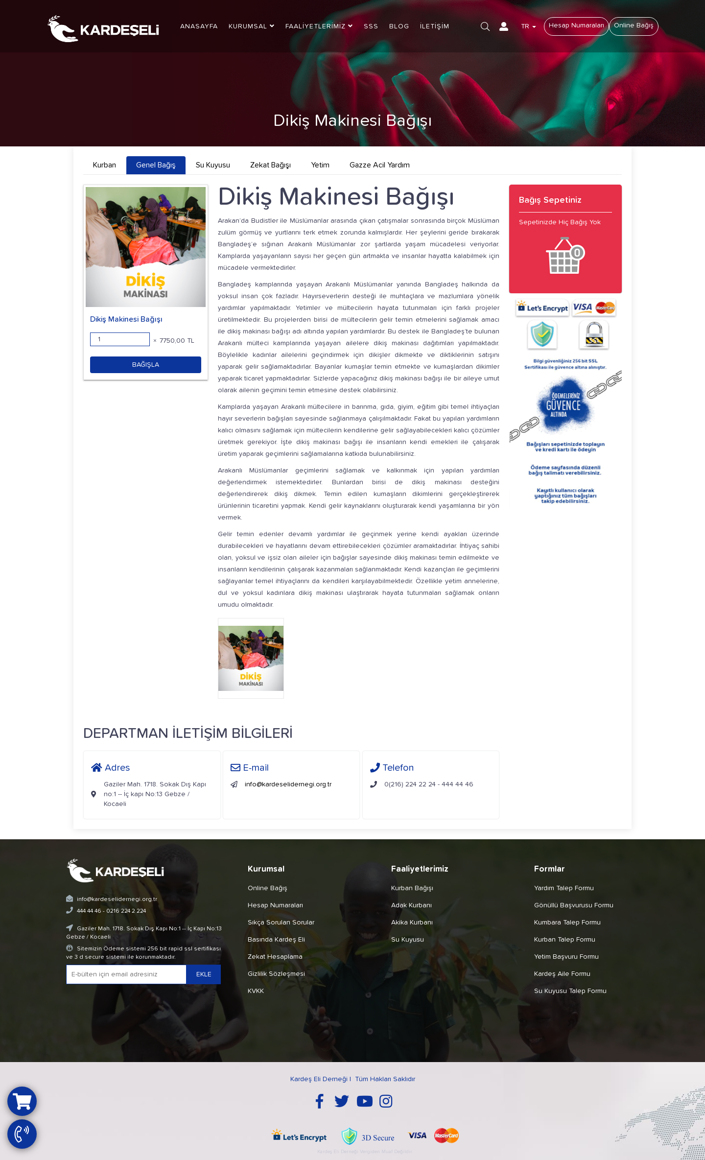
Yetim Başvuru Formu (566, 956)
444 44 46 (89, 911)
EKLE (204, 974)
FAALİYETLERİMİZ (319, 26)
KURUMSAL (252, 26)
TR (528, 26)
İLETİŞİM (434, 26)
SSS (371, 26)
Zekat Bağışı (270, 165)
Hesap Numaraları (576, 25)
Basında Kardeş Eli (276, 939)
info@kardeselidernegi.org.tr (288, 784)
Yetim (320, 165)
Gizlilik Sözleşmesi (276, 974)
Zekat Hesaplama (275, 956)
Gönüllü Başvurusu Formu (573, 905)
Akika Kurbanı (412, 922)
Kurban (104, 165)
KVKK (256, 991)
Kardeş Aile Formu (562, 974)
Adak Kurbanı (411, 905)
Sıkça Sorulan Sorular (281, 922)
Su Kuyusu (213, 165)
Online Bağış (634, 25)
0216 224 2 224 (126, 911)
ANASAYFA (199, 26)
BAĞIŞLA (145, 364)
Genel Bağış (156, 165)
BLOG (399, 26)
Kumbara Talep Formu (567, 922)
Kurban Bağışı (412, 888)
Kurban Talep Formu (564, 939)
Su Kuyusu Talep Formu (570, 991)
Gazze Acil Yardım (380, 165)
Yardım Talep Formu (564, 888)
